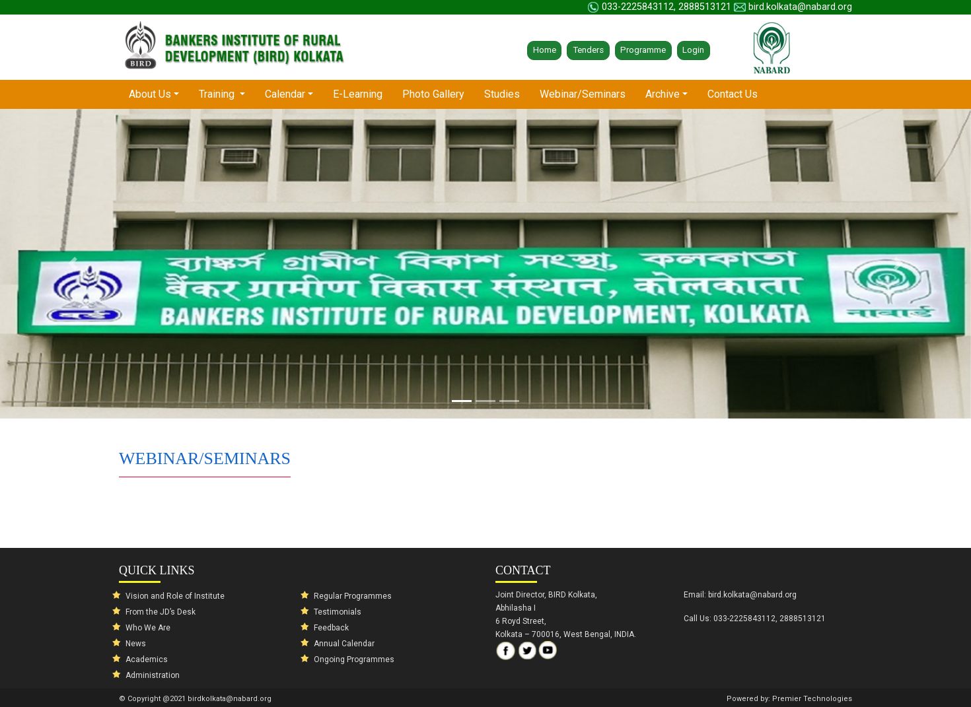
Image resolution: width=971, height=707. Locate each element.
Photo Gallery (433, 94)
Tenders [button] (588, 50)
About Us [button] (159, 93)
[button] (73, 264)
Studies (502, 94)
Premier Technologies (812, 698)
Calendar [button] (285, 94)
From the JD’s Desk (161, 612)
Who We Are (148, 627)
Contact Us (732, 94)
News (136, 643)
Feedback (331, 627)
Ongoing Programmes (354, 659)
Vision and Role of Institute (175, 596)
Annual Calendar (344, 643)
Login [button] (693, 50)
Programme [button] (643, 50)
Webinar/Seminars (583, 94)
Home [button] (544, 50)
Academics (147, 659)
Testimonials (337, 612)
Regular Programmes (353, 596)
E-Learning (357, 94)
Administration (153, 675)
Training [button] (218, 94)
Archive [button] (662, 94)
